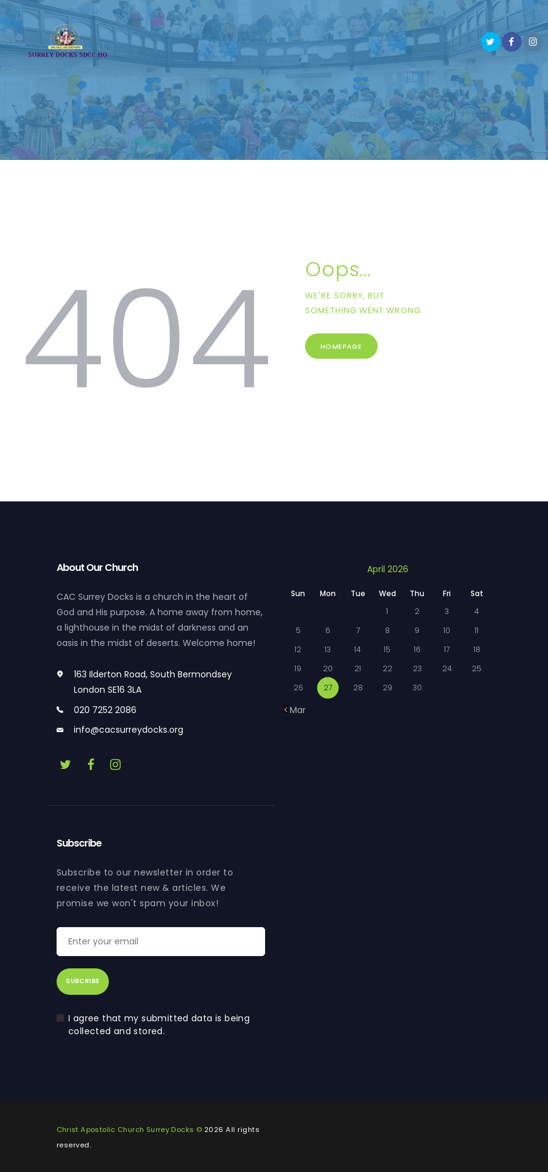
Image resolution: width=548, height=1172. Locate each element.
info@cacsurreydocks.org (128, 730)
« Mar (295, 710)
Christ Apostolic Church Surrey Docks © (131, 1129)
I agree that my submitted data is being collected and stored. (160, 1024)
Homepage (346, 348)
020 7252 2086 (105, 710)
